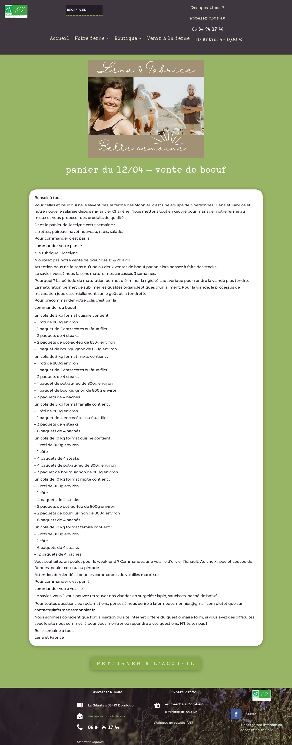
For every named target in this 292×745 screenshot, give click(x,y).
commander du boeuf (55, 307)
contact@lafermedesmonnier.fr (64, 610)
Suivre (251, 714)
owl (271, 730)
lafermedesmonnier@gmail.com (110, 716)
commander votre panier (58, 245)
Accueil (60, 39)
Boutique (125, 39)
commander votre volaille (58, 588)
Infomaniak (272, 725)
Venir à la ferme (168, 39)
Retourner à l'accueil (146, 663)
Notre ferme (90, 39)
